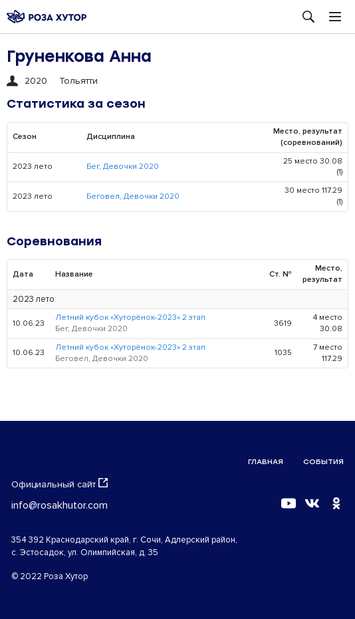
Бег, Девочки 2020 (122, 167)
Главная (265, 461)
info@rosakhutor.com (59, 505)
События (323, 461)
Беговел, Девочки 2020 (132, 196)
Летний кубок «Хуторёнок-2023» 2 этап (130, 317)
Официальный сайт (59, 484)
